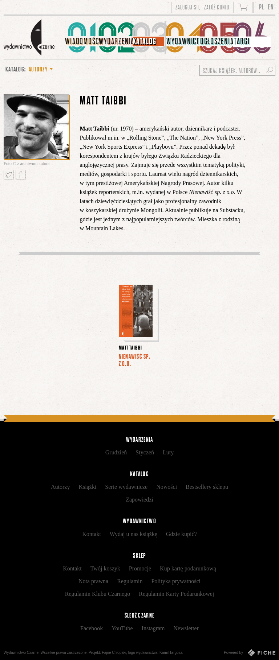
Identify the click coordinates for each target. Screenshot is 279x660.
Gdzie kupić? (181, 534)
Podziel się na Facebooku (21, 175)
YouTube (122, 628)
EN (271, 7)
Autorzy (60, 487)
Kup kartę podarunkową (188, 568)
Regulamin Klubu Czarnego (97, 594)
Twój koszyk (105, 568)
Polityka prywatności (176, 581)
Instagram (153, 628)
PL (261, 7)
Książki (87, 487)
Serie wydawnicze (126, 487)
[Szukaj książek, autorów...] (237, 70)
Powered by (249, 652)
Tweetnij (9, 175)
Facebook (91, 628)
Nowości (166, 487)
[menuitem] (81, 37)
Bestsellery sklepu (207, 487)
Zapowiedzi (139, 499)
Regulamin (129, 581)
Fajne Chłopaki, (114, 653)
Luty (168, 452)
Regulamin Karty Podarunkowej (176, 594)
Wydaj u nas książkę (133, 534)
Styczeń (145, 452)
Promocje (140, 568)
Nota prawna (93, 581)
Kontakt (91, 534)
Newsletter (186, 628)
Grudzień (116, 452)
